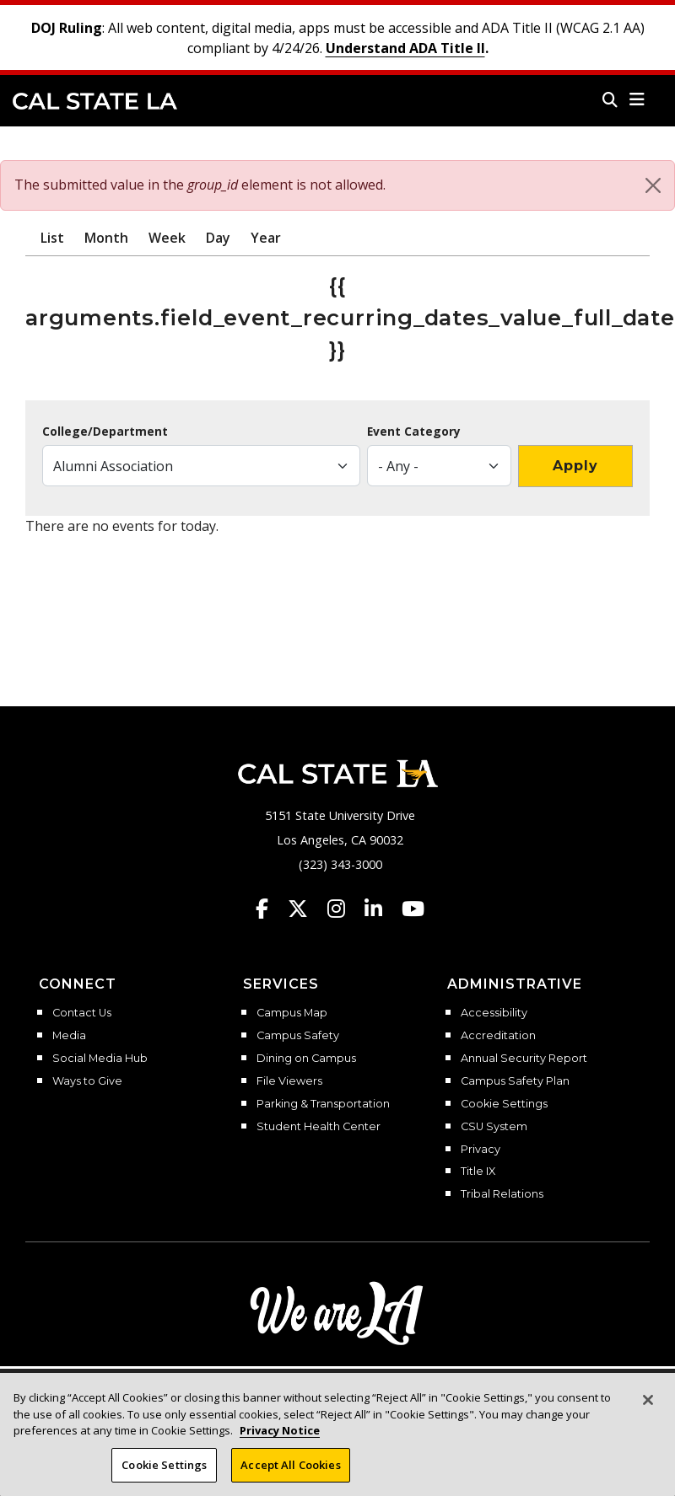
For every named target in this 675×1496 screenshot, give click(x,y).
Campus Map (291, 1013)
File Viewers (289, 1081)
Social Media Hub (100, 1058)
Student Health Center (318, 1127)
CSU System (494, 1127)
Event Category (414, 431)
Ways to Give (87, 1081)
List (52, 237)
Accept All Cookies (290, 1471)
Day (218, 237)
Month (106, 237)
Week (167, 237)
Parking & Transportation (323, 1104)
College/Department (105, 431)
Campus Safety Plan (515, 1081)
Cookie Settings (504, 1104)
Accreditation (498, 1036)
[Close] (653, 185)
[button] (637, 99)
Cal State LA (95, 101)
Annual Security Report (524, 1058)
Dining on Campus (306, 1058)
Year (266, 237)
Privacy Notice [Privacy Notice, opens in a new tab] (280, 1437)
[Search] (610, 99)
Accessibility (494, 1013)
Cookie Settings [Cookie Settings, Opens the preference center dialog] (164, 1471)
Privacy (480, 1150)
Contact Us (81, 1013)
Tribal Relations (502, 1194)
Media (69, 1036)
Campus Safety (297, 1036)
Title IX (478, 1171)
